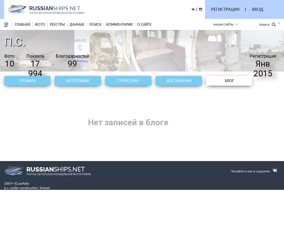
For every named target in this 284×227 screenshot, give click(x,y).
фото (40, 24)
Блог (229, 81)
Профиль (27, 81)
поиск (95, 24)
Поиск (267, 24)
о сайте (144, 24)
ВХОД (257, 9)
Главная (22, 24)
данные (77, 24)
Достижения (178, 81)
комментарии (119, 24)
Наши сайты (223, 24)
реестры (57, 24)
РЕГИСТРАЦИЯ (225, 9)
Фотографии (77, 81)
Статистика (128, 81)
